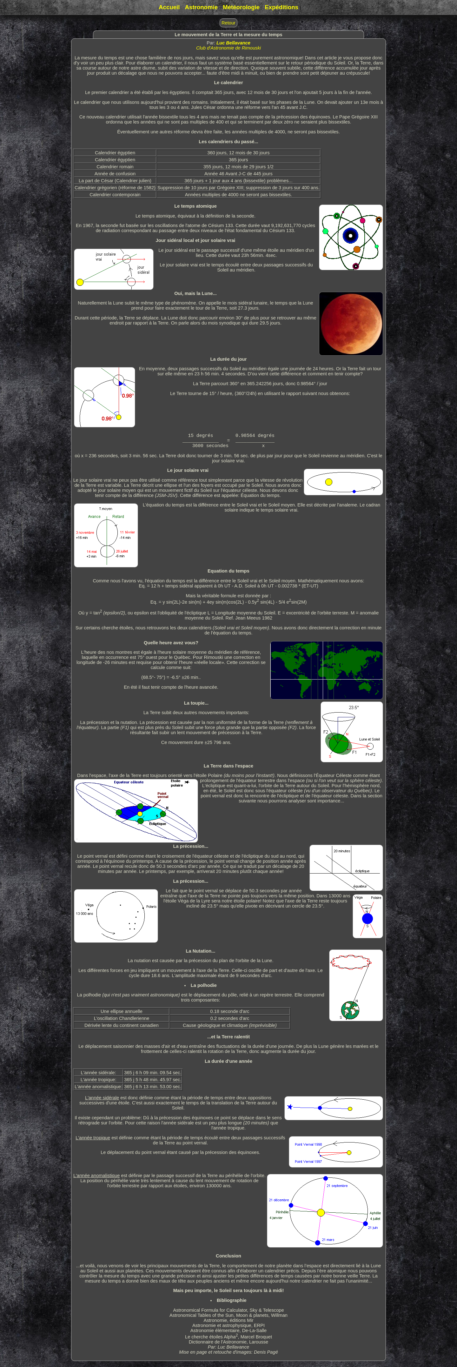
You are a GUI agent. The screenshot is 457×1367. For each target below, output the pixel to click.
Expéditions (281, 7)
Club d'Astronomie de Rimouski (228, 47)
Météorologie (241, 7)
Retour (228, 22)
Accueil (169, 7)
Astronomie (201, 7)
